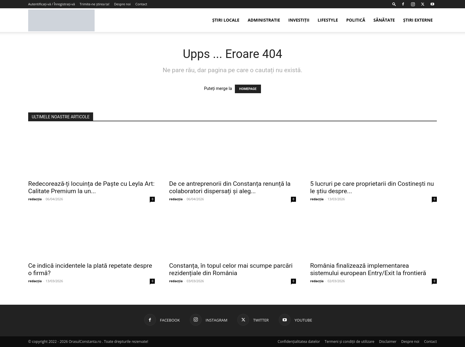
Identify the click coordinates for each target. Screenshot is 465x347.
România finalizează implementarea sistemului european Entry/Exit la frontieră (368, 269)
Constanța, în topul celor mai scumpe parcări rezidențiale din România (230, 269)
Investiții (298, 20)
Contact (141, 4)
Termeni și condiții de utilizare (349, 341)
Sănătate (384, 20)
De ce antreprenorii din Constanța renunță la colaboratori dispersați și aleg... (229, 187)
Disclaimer (387, 341)
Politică (355, 20)
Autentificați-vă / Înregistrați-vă (51, 4)
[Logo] (61, 20)
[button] (394, 4)
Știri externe (418, 20)
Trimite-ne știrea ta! (94, 4)
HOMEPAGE (248, 89)
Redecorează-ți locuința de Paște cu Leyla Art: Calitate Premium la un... (91, 187)
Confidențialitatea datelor (299, 341)
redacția (35, 199)
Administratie (264, 20)
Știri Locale (225, 20)
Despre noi (122, 4)
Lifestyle (328, 20)
